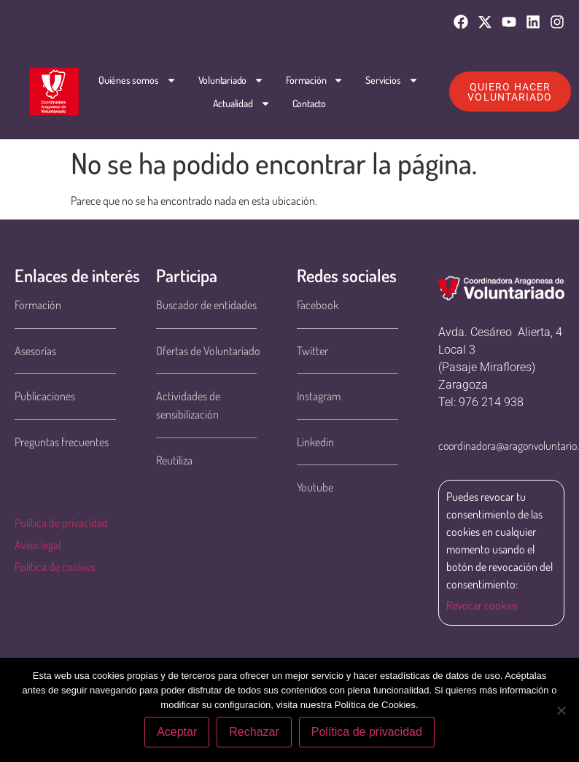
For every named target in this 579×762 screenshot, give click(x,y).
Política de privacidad (61, 523)
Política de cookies (55, 566)
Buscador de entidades (206, 305)
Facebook (317, 305)
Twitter (312, 350)
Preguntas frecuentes (62, 442)
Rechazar (254, 732)
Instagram (319, 396)
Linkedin (315, 442)
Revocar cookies (482, 605)
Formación (314, 80)
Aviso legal (38, 544)
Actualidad (242, 103)
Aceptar (177, 732)
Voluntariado (231, 80)
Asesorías (35, 350)
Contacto (309, 103)
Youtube (315, 487)
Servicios (391, 80)
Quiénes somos (137, 80)
